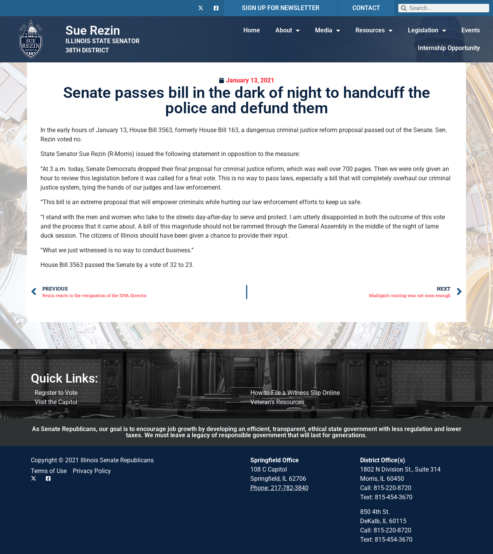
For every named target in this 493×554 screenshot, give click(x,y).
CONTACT (366, 8)
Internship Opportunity (449, 48)
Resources (373, 30)
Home (251, 30)
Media (327, 30)
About (287, 30)
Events (470, 30)
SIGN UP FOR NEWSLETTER (280, 8)
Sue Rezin (92, 30)
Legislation (427, 30)
